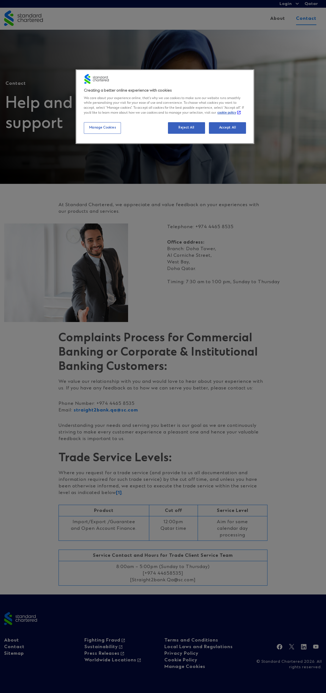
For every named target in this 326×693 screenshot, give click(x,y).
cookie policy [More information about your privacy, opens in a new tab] (226, 113)
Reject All (186, 128)
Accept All (227, 128)
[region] (165, 106)
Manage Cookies (102, 128)
